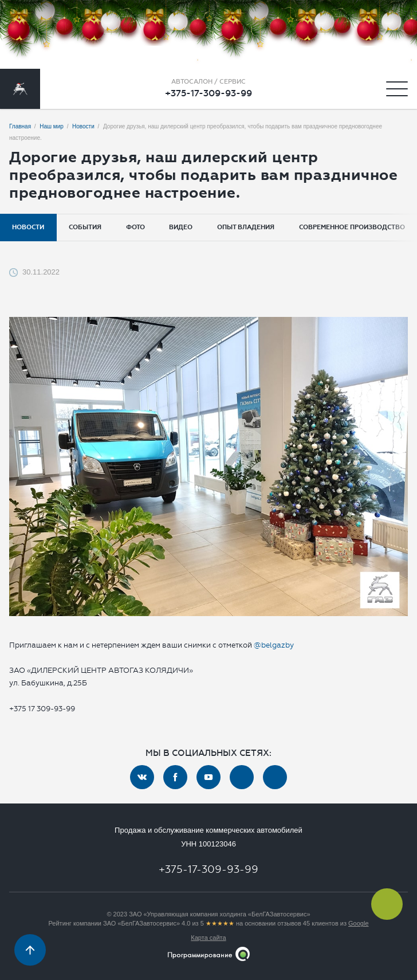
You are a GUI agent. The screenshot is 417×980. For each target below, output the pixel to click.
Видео (180, 227)
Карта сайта (208, 937)
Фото (135, 227)
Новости (28, 227)
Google (358, 923)
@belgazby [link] (274, 645)
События (85, 227)
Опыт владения (245, 227)
